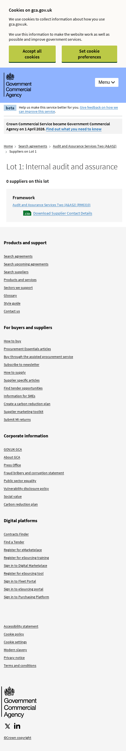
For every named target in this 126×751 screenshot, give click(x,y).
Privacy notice (14, 657)
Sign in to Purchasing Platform (26, 597)
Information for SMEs (19, 396)
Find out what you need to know (74, 128)
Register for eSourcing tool (24, 573)
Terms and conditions (20, 665)
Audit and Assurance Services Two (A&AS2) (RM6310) (51, 204)
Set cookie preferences (89, 54)
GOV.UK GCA (13, 449)
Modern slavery (15, 649)
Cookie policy (14, 634)
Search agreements (32, 146)
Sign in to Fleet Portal (20, 581)
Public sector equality (20, 480)
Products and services (20, 279)
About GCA (12, 457)
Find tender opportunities (23, 388)
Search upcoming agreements (26, 264)
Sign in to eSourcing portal (23, 589)
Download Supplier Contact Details (62, 213)
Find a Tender (14, 542)
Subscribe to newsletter (21, 364)
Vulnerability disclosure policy (26, 488)
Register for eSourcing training (26, 557)
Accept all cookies (32, 54)
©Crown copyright (17, 737)
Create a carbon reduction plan (27, 403)
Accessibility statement (21, 626)
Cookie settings (15, 642)
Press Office (12, 465)
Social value (13, 496)
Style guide (12, 303)
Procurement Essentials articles (27, 349)
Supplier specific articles (22, 380)
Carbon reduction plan (21, 504)
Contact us (12, 311)
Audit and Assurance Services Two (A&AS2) (84, 146)
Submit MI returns (17, 419)
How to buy (12, 341)
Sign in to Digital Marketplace (25, 565)
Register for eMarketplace (23, 549)
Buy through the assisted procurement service (38, 356)
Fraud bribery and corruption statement (34, 473)
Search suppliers (16, 272)
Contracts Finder (16, 534)
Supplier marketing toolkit (23, 411)
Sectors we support (18, 287)
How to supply (15, 372)
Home (8, 146)
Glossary (10, 295)
